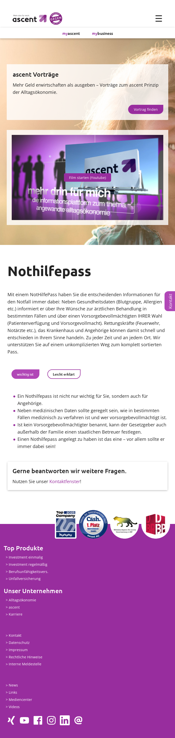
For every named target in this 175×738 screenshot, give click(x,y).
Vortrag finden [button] (146, 109)
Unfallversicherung (25, 578)
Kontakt (170, 301)
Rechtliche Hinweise (25, 657)
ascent (71, 33)
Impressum (18, 650)
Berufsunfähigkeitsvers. (28, 571)
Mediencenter (20, 699)
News (13, 685)
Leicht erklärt (64, 374)
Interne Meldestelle (25, 664)
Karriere (15, 614)
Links (13, 692)
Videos (14, 707)
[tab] (25, 374)
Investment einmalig (26, 557)
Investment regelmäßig (28, 564)
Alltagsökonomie (22, 600)
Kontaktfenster (64, 482)
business (102, 33)
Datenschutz (19, 642)
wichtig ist (25, 374)
